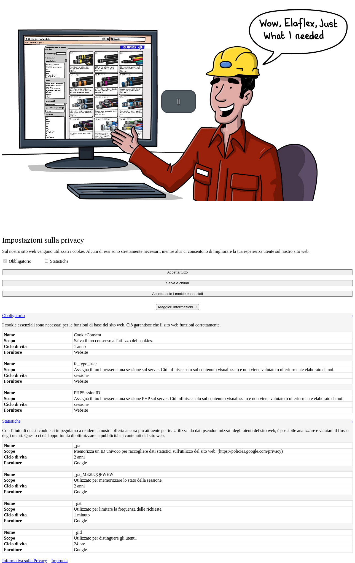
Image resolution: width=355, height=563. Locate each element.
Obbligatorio (18, 261)
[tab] (177, 315)
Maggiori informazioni (176, 307)
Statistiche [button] (11, 421)
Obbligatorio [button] (13, 315)
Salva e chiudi (177, 283)
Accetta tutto (177, 272)
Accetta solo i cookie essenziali (177, 294)
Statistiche (57, 261)
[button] (178, 101)
